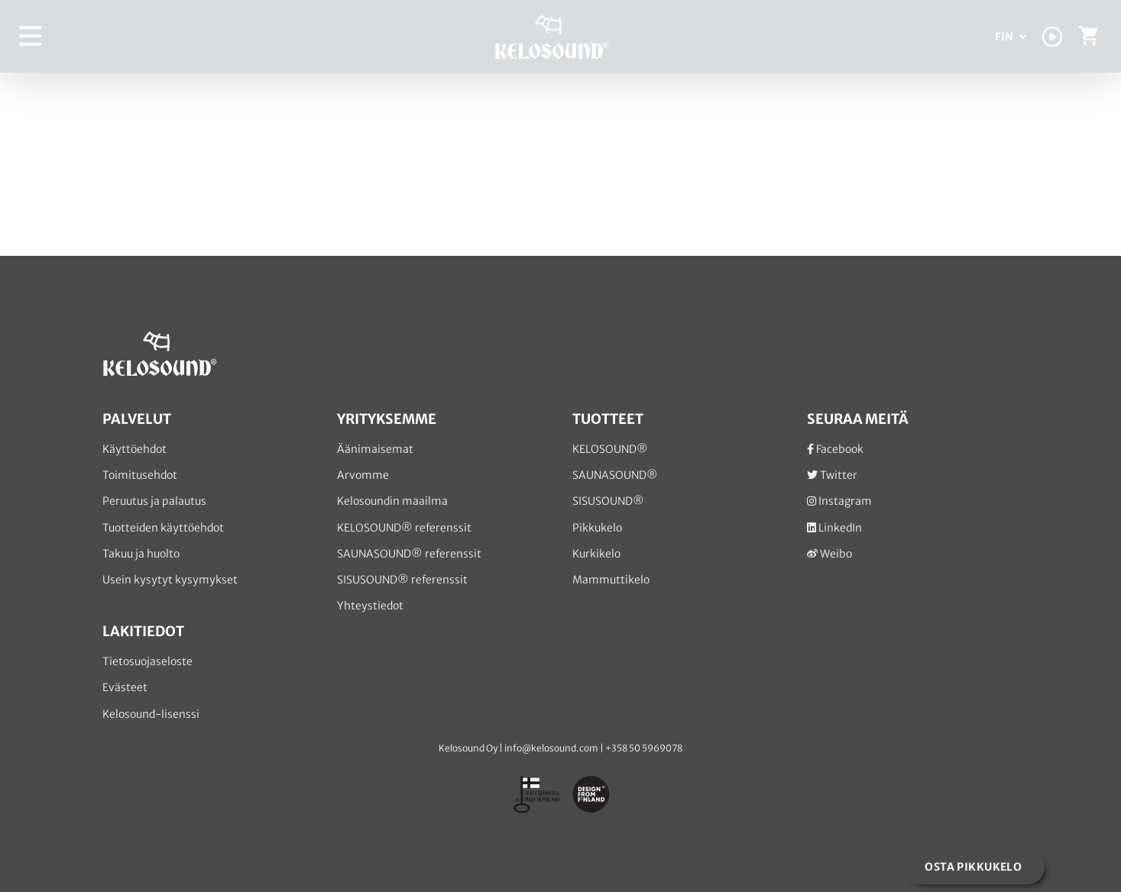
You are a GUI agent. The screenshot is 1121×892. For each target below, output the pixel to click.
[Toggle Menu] (31, 36)
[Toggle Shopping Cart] (1088, 39)
